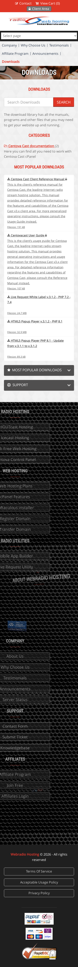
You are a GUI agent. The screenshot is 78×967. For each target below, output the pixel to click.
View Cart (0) (50, 3)
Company (9, 45)
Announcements (45, 53)
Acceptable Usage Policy (39, 882)
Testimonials (59, 45)
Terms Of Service (39, 871)
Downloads (11, 61)
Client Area (40, 8)
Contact (25, 3)
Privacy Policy (39, 893)
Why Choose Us (33, 45)
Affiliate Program (15, 53)
